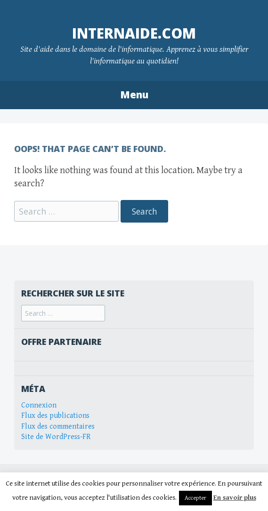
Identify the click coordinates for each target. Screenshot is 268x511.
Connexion (39, 405)
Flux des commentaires (58, 426)
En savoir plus (234, 498)
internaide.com (134, 33)
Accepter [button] (195, 498)
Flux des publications (55, 415)
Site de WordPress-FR (56, 436)
